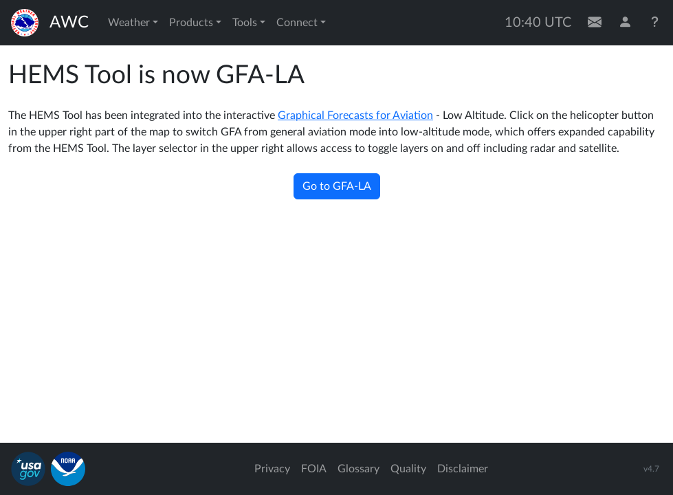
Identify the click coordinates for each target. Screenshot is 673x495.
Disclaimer (462, 468)
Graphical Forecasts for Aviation (355, 115)
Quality (408, 468)
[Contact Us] (594, 22)
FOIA (314, 468)
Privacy (272, 468)
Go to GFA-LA (336, 186)
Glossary (358, 468)
